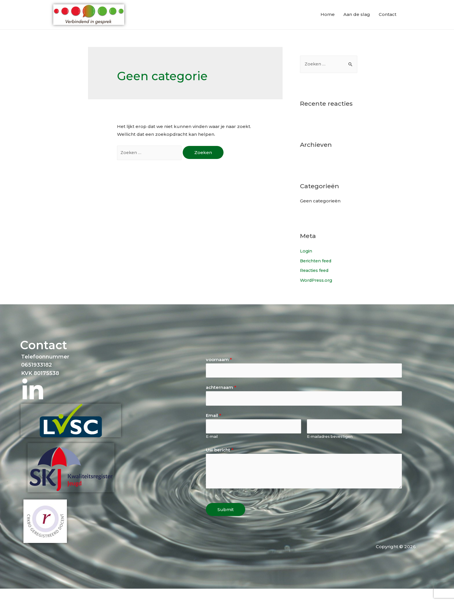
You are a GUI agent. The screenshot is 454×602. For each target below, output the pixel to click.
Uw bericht (219, 463)
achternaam (221, 399)
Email (213, 428)
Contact (387, 20)
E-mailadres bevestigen (330, 450)
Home (328, 20)
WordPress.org (317, 291)
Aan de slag (356, 20)
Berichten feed (317, 272)
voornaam (219, 371)
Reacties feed (315, 282)
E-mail (212, 450)
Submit (225, 523)
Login (306, 262)
